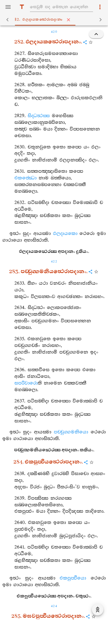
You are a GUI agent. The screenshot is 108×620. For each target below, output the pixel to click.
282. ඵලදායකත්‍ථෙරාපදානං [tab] (55, 19)
